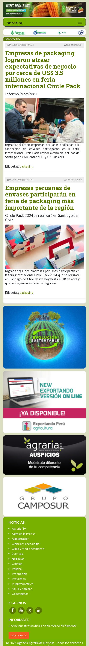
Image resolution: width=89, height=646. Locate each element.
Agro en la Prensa (23, 533)
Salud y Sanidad (22, 589)
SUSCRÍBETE (18, 635)
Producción (19, 574)
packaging (26, 166)
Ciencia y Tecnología (25, 544)
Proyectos (19, 578)
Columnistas (20, 593)
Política (17, 569)
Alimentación (20, 538)
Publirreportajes (22, 584)
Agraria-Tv (19, 528)
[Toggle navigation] (80, 22)
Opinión (17, 563)
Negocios (18, 559)
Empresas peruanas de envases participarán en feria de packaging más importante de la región (40, 197)
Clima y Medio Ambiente (28, 548)
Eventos (17, 553)
